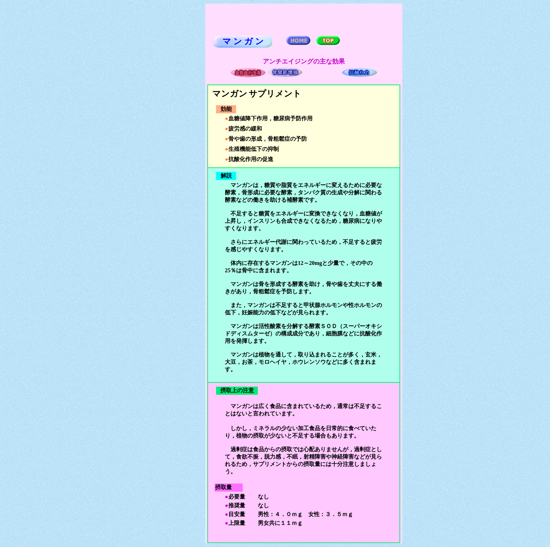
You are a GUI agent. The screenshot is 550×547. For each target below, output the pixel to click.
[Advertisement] (176, 109)
